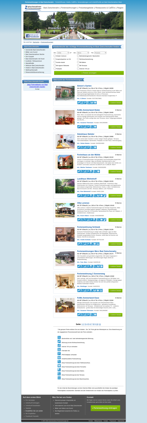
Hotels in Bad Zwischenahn (35, 68)
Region (120, 8)
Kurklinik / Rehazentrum (34, 61)
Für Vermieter (30, 400)
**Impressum (112, 421)
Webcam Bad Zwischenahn (35, 65)
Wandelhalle (30, 63)
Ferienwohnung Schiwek (88, 227)
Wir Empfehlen (31, 413)
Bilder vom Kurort (31, 52)
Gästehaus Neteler (85, 134)
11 (100, 324)
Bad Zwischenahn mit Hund (35, 59)
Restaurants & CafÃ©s (105, 8)
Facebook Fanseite (32, 416)
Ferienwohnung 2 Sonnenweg (91, 274)
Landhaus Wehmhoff (87, 179)
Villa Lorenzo (83, 203)
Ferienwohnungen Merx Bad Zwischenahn (96, 251)
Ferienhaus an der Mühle (88, 155)
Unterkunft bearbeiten (33, 405)
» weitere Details (115, 103)
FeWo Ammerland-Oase (88, 298)
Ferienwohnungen (69, 8)
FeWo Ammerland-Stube (88, 110)
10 (97, 324)
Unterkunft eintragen (32, 403)
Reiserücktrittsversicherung (35, 72)
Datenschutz (121, 421)
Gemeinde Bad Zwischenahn (35, 50)
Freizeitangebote (86, 8)
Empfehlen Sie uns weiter (34, 411)
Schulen (91, 421)
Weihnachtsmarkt (31, 70)
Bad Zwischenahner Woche (35, 54)
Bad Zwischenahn (51, 8)
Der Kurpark (30, 56)
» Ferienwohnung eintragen (104, 408)
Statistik (28, 408)
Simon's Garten (84, 86)
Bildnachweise (98, 421)
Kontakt (106, 421)
